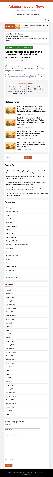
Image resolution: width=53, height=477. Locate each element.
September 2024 (11, 359)
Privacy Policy (32, 472)
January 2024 (10, 389)
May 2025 (9, 330)
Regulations (9, 252)
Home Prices (10, 219)
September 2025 (11, 315)
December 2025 (10, 304)
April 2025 (9, 334)
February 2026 (10, 297)
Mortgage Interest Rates (13, 241)
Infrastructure (10, 233)
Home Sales (9, 222)
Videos (8, 274)
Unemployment (10, 270)
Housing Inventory (11, 226)
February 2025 (10, 341)
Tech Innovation (11, 266)
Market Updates (11, 237)
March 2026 (9, 293)
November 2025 (11, 308)
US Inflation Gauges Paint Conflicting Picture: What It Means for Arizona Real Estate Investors (31, 144)
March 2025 (9, 337)
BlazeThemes (26, 474)
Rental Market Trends (12, 255)
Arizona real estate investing (21, 77)
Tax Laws (9, 263)
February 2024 (10, 385)
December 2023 (10, 392)
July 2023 (9, 411)
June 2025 (9, 326)
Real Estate (9, 248)
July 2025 (9, 323)
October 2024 (10, 356)
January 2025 (10, 345)
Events (8, 215)
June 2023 (9, 414)
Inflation (8, 230)
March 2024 (9, 381)
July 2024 (9, 367)
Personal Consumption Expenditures (19, 47)
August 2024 (10, 363)
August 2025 (10, 319)
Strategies (9, 259)
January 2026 (10, 301)
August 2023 (10, 407)
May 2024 (9, 374)
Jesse (8, 61)
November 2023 (11, 396)
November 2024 (11, 352)
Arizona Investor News (26, 7)
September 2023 (11, 403)
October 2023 (10, 400)
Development (10, 208)
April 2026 (9, 290)
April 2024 (9, 378)
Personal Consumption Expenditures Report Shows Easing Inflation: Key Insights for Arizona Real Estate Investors (32, 109)
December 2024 (10, 348)
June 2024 (9, 370)
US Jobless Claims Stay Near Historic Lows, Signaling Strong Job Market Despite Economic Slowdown (30, 133)
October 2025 (10, 312)
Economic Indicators (12, 211)
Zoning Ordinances (11, 277)
